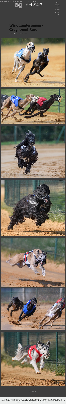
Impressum (57, 9)
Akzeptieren (40, 402)
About (57, 7)
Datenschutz (58, 10)
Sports (57, 2)
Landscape (57, 5)
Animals (57, 4)
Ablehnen (46, 402)
